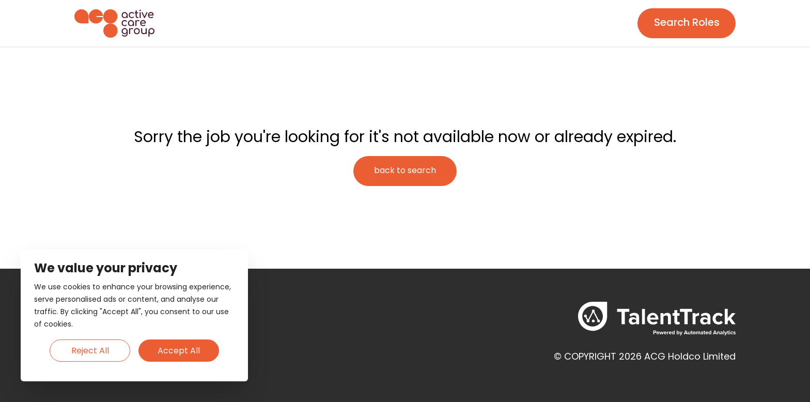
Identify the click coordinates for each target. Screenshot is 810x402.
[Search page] (686, 23)
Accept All (179, 351)
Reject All (90, 351)
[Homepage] (114, 23)
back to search (405, 171)
